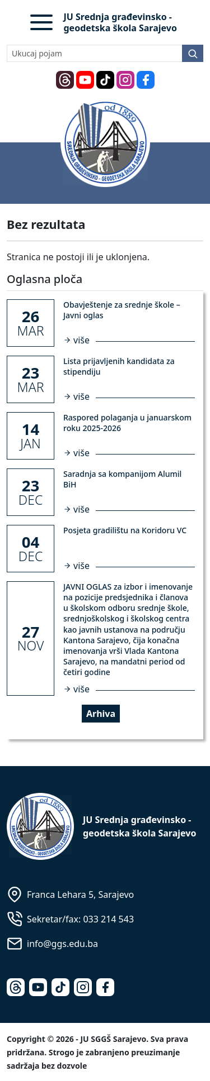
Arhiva (100, 713)
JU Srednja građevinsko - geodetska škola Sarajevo (120, 22)
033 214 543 (108, 919)
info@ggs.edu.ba (62, 943)
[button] (41, 22)
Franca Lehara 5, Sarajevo (80, 894)
